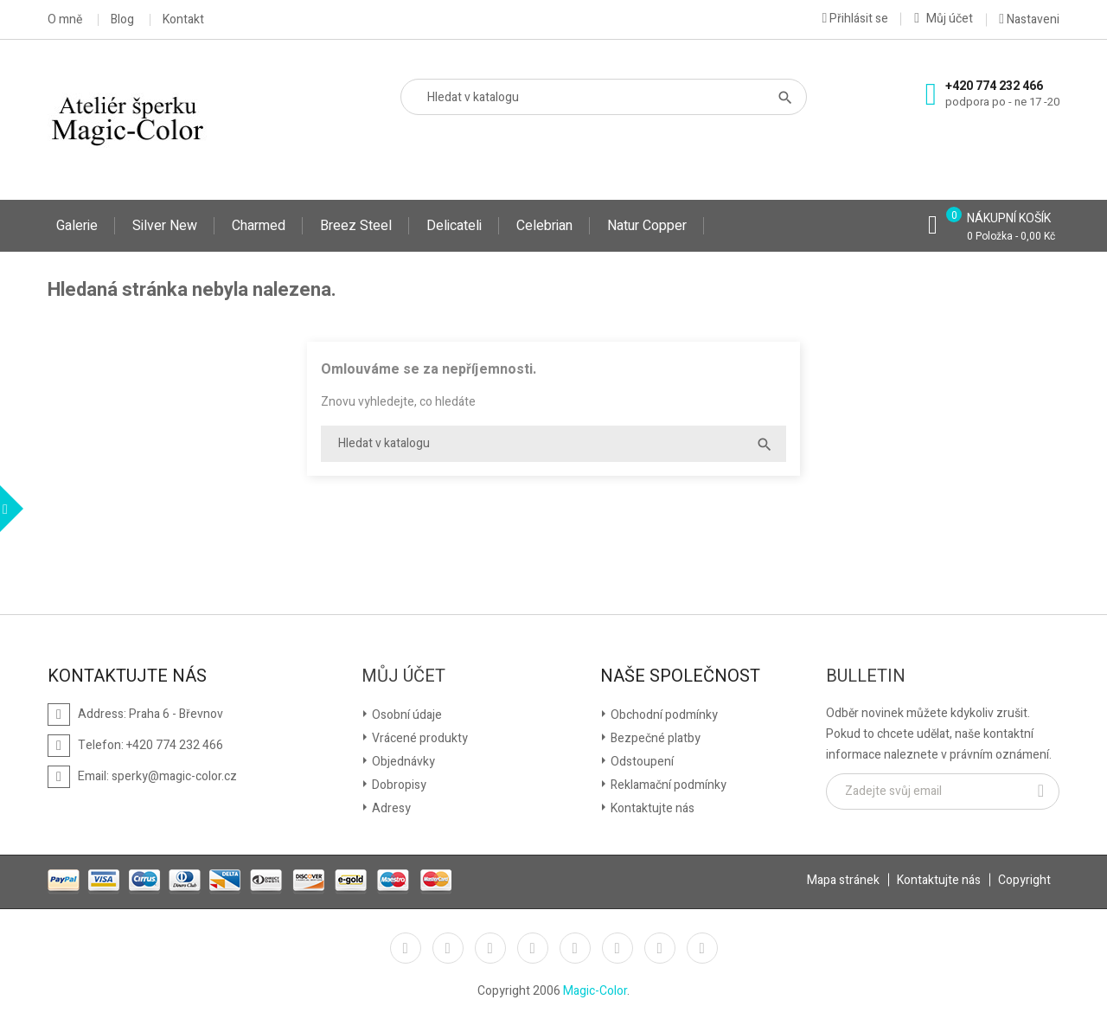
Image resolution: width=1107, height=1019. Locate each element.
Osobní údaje (405, 715)
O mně (65, 20)
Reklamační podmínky (667, 785)
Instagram (659, 948)
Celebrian (544, 225)
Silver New (164, 225)
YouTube (532, 948)
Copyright (1024, 880)
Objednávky (402, 762)
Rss (490, 948)
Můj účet (403, 676)
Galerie (77, 225)
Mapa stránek (843, 880)
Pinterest (575, 948)
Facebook (405, 948)
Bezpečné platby (654, 738)
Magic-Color (595, 991)
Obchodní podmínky (663, 715)
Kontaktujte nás (651, 808)
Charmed (258, 225)
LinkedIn (702, 948)
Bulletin (865, 676)
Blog (122, 20)
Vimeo (617, 948)
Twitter (448, 948)
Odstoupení (641, 762)
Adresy (390, 808)
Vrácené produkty (418, 738)
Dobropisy (397, 785)
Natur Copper (647, 225)
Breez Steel (356, 225)
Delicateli (454, 225)
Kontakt (183, 20)
